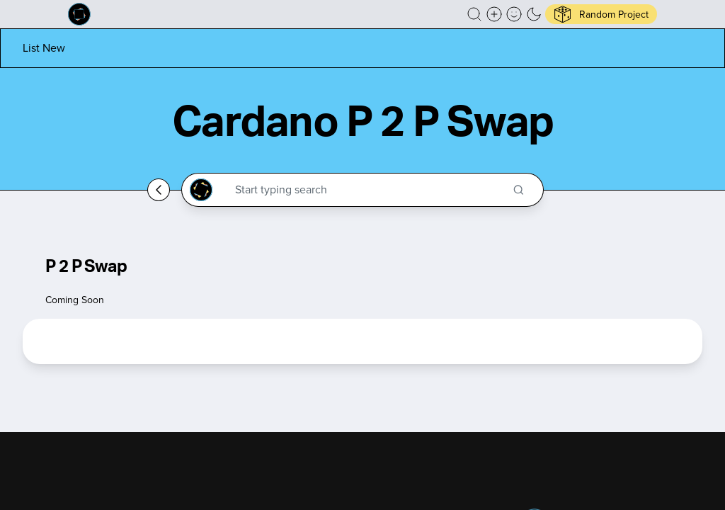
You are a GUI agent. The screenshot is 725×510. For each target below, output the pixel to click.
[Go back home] (158, 189)
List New (44, 48)
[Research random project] (601, 14)
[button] (474, 14)
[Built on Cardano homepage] (79, 14)
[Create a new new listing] (494, 14)
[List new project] (44, 48)
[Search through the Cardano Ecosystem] (368, 189)
